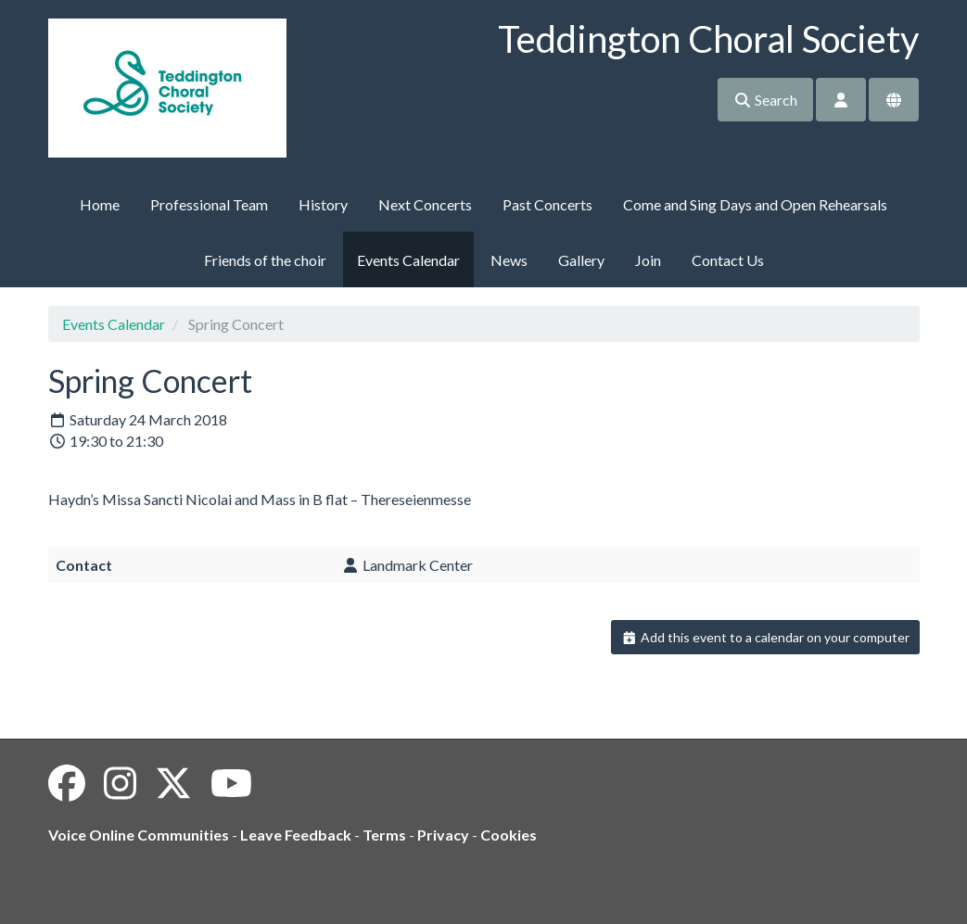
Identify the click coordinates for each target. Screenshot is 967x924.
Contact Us (728, 260)
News (509, 260)
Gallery (581, 260)
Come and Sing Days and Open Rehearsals (755, 204)
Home (100, 204)
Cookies (508, 834)
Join (648, 260)
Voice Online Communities (138, 834)
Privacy (443, 834)
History (323, 204)
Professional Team (209, 204)
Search (765, 99)
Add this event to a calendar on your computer (765, 637)
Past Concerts (547, 204)
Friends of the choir (265, 260)
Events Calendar (408, 260)
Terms (384, 834)
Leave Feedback (295, 834)
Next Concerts (425, 204)
